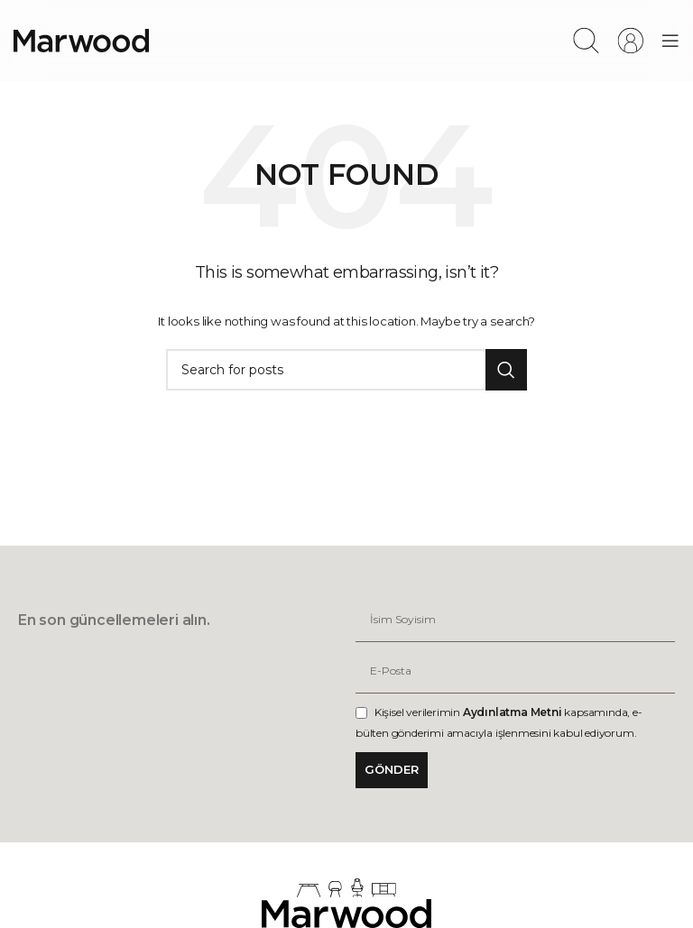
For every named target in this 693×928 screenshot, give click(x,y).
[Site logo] (81, 39)
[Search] (586, 41)
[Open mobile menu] (670, 41)
